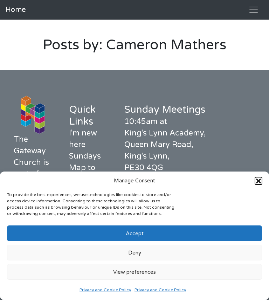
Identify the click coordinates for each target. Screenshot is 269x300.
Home (16, 10)
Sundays (85, 156)
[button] (258, 180)
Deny (134, 253)
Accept (135, 233)
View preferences (134, 272)
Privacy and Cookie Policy (105, 289)
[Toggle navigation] (253, 10)
